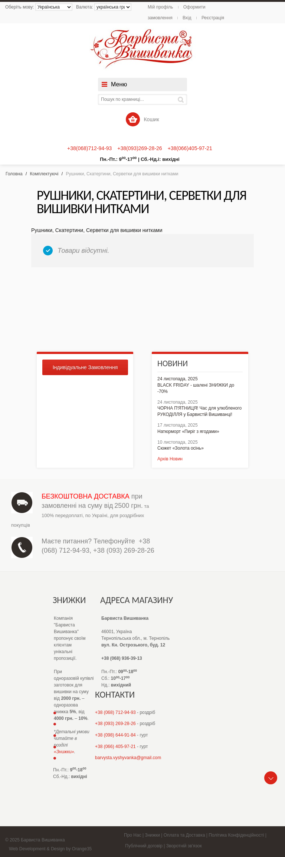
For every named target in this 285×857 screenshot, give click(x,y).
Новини (172, 363)
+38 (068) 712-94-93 (115, 712)
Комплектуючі (44, 173)
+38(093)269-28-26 (139, 148)
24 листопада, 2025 (177, 378)
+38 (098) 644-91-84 (115, 735)
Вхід (187, 17)
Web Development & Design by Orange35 (50, 848)
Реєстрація (213, 17)
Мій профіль (160, 7)
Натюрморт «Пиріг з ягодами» (188, 431)
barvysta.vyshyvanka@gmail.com (128, 757)
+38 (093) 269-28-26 (123, 550)
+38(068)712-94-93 (89, 148)
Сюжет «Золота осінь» (180, 448)
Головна (14, 173)
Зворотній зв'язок (184, 845)
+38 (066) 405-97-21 (115, 746)
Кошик (142, 119)
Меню (119, 84)
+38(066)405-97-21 (190, 148)
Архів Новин (170, 458)
